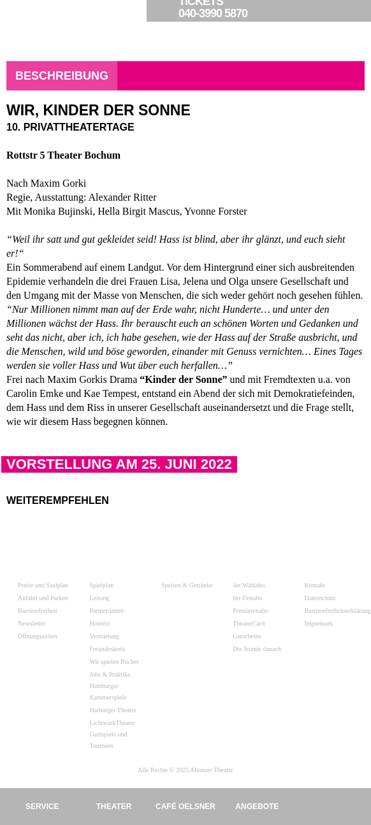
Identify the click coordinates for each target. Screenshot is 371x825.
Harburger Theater (112, 710)
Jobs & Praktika (109, 674)
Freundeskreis (107, 648)
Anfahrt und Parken (43, 597)
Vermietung (104, 636)
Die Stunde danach (257, 648)
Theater (114, 806)
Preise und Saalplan (43, 585)
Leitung (99, 597)
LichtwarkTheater (112, 722)
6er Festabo (247, 597)
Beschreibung (61, 75)
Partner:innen (106, 610)
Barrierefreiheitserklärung (338, 610)
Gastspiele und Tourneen (108, 740)
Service (42, 806)
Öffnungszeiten (37, 636)
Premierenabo (250, 610)
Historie (99, 623)
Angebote (257, 806)
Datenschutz (320, 597)
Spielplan (101, 585)
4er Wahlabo (249, 585)
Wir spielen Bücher (113, 661)
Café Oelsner (185, 806)
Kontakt (315, 585)
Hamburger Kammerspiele (107, 691)
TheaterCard (249, 623)
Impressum (319, 623)
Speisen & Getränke (187, 585)
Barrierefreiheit (37, 610)
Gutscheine (247, 636)
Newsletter (31, 623)
